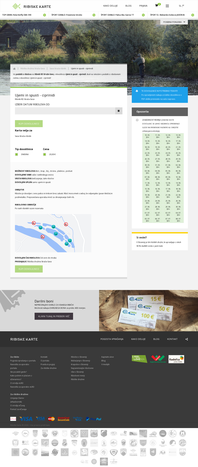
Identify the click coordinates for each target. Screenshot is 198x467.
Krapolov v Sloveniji (79, 364)
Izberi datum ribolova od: (32, 104)
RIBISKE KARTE (37, 7)
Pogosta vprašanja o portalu (23, 360)
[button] (167, 5)
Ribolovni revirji (78, 375)
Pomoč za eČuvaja (18, 409)
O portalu (45, 360)
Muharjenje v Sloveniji (80, 360)
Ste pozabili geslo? (18, 372)
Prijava (143, 5)
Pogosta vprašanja (112, 339)
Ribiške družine (78, 379)
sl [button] (181, 5)
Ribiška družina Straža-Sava (33, 68)
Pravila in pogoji (48, 364)
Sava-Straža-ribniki (58, 68)
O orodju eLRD (17, 383)
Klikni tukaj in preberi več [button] (53, 316)
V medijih (105, 364)
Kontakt (172, 339)
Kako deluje (110, 5)
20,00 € (52, 154)
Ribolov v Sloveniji (79, 357)
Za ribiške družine (49, 368)
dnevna (25, 154)
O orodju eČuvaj (17, 405)
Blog (128, 5)
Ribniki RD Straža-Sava (24, 99)
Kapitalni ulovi (107, 357)
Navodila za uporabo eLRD (22, 387)
